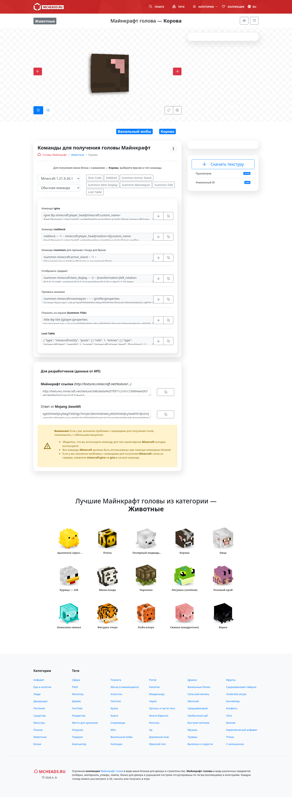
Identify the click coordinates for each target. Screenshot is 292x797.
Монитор (77, 694)
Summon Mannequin (136, 185)
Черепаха (146, 590)
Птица (230, 737)
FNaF (75, 687)
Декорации (40, 701)
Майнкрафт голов (112, 771)
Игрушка (77, 730)
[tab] (38, 110)
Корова (167, 131)
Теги (178, 7)
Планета (116, 680)
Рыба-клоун (146, 627)
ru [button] (252, 7)
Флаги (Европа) (158, 715)
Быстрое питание (198, 723)
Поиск (156, 7)
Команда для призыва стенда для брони (74, 250)
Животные (77, 155)
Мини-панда (107, 590)
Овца (223, 553)
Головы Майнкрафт (52, 155)
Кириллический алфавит (241, 730)
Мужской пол (157, 744)
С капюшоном (235, 744)
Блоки (37, 744)
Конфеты (231, 708)
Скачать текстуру (223, 164)
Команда (51, 208)
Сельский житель (198, 694)
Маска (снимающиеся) (125, 687)
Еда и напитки (42, 687)
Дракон (192, 680)
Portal (152, 680)
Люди (37, 694)
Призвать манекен (53, 292)
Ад (150, 730)
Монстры (39, 723)
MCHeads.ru (50, 771)
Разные (38, 730)
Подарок (77, 737)
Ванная (230, 723)
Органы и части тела (162, 708)
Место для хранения (85, 723)
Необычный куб (198, 715)
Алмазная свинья (69, 627)
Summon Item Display (102, 185)
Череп (153, 701)
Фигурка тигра (107, 627)
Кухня (114, 708)
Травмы (192, 737)
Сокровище (118, 723)
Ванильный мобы (134, 131)
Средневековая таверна (241, 687)
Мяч (113, 730)
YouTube (77, 708)
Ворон (223, 627)
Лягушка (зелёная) (185, 590)
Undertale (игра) (236, 694)
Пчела (107, 553)
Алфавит (38, 680)
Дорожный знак (159, 737)
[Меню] (244, 21)
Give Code (94, 178)
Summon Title (164, 185)
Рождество (79, 715)
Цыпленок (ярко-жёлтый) (69, 554)
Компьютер (79, 744)
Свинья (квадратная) (184, 627)
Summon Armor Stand (136, 178)
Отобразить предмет (55, 271)
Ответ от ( (61, 406)
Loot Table (95, 192)
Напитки (154, 687)
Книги (114, 715)
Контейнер (233, 701)
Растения (39, 708)
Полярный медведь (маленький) (146, 554)
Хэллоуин (116, 744)
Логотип (116, 701)
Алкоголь (116, 694)
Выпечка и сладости (200, 744)
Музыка (192, 730)
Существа (39, 715)
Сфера (76, 680)
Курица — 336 (69, 590)
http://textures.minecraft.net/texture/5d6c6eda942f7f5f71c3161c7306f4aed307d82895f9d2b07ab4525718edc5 (96, 392)
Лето (229, 715)
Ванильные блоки (199, 687)
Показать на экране (64, 313)
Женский (193, 701)
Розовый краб (223, 590)
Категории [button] (205, 7)
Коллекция (233, 7)
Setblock (111, 178)
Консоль (154, 723)
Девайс (76, 701)
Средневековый (198, 708)
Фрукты (231, 680)
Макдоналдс (157, 694)
